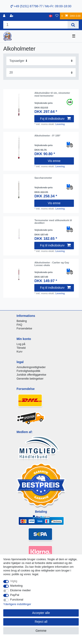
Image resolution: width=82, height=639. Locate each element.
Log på (21, 344)
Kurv (20, 351)
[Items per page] (41, 72)
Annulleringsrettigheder (31, 367)
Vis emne (54, 161)
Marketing (16, 585)
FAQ (19, 324)
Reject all (41, 621)
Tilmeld (21, 347)
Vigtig (13, 581)
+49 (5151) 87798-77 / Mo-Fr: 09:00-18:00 (41, 6)
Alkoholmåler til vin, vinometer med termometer (52, 94)
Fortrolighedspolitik (28, 371)
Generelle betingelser (30, 378)
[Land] (50, 16)
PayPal (14, 595)
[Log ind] (5, 16)
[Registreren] (12, 16)
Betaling (22, 321)
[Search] (73, 25)
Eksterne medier (20, 590)
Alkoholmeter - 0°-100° (47, 135)
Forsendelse (24, 328)
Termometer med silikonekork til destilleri (53, 221)
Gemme (41, 630)
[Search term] (35, 25)
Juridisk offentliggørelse (31, 374)
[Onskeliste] (57, 16)
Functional (16, 599)
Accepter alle (41, 613)
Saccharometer (43, 177)
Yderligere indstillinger (17, 604)
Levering (60, 124)
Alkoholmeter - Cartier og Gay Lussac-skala (51, 263)
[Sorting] (41, 61)
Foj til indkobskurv (55, 118)
